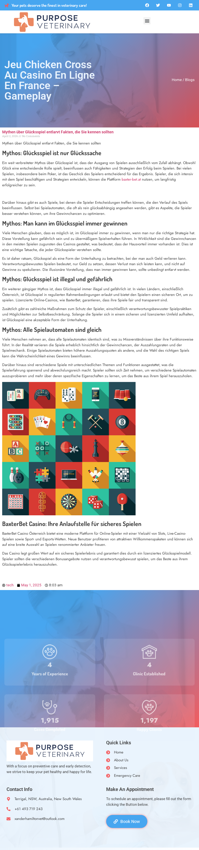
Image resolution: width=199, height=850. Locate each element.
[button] (147, 20)
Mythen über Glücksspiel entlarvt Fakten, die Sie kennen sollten (58, 132)
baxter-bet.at (131, 179)
